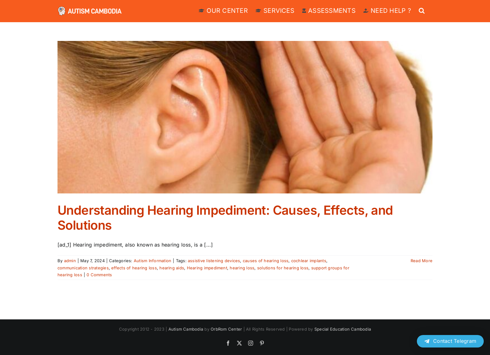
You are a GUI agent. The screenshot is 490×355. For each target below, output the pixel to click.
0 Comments (99, 274)
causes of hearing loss (265, 260)
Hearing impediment (207, 267)
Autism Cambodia (185, 329)
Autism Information (152, 260)
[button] (422, 10)
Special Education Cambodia (342, 329)
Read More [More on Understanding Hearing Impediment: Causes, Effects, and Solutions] (421, 260)
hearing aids (171, 267)
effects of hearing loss (134, 267)
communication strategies (83, 267)
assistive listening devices (214, 260)
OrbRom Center (226, 329)
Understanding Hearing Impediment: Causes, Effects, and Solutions (225, 217)
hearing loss (242, 267)
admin (70, 260)
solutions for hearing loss (282, 267)
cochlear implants (308, 260)
